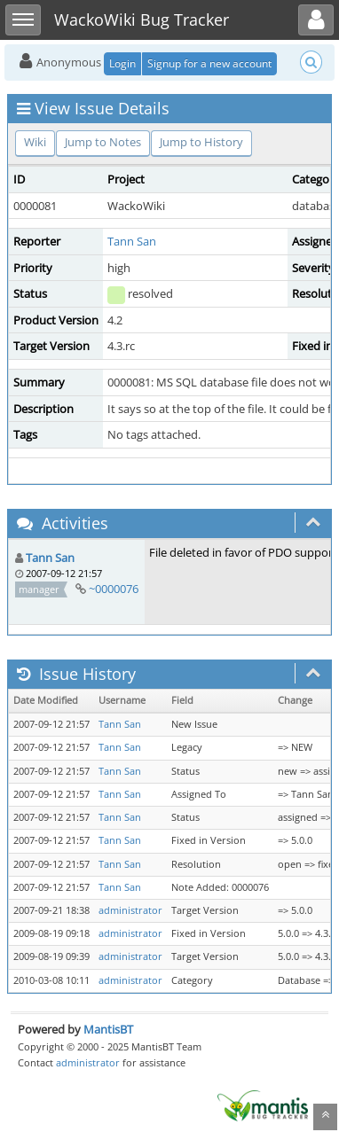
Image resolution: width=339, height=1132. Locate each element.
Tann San (131, 241)
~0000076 (113, 589)
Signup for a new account (209, 63)
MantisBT (108, 1029)
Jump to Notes (103, 142)
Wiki (35, 142)
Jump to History (201, 142)
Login (122, 63)
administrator (130, 910)
